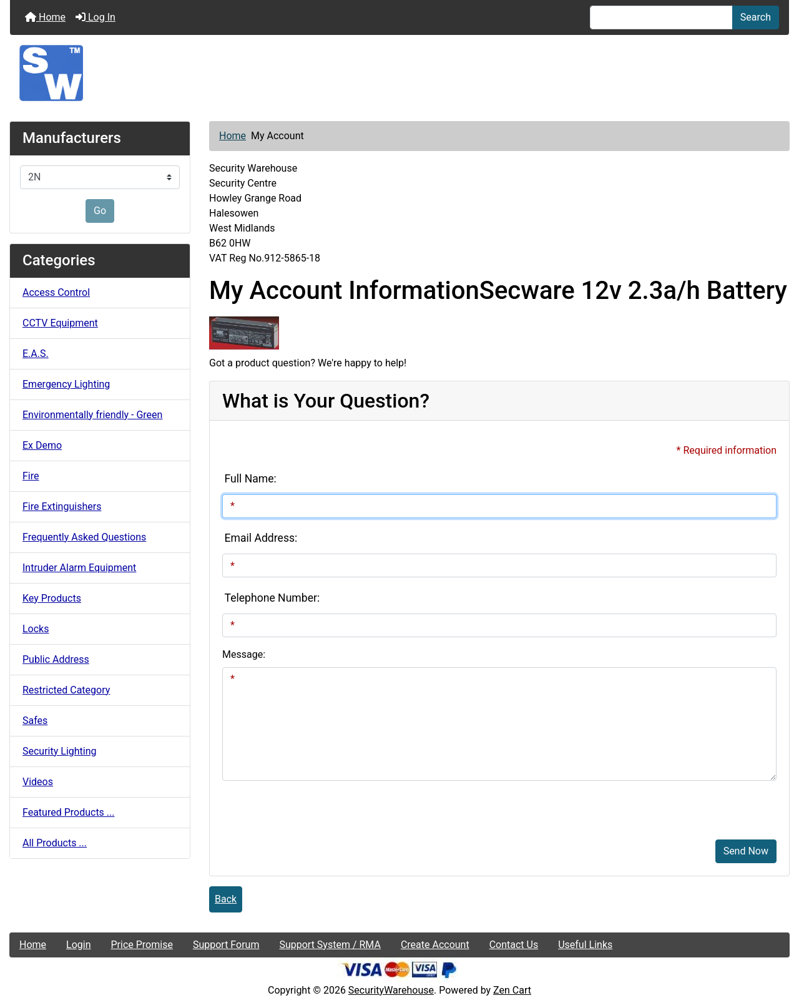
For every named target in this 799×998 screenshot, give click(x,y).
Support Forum (226, 945)
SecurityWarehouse (391, 990)
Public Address (55, 659)
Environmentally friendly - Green (92, 415)
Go (100, 211)
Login (78, 945)
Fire (30, 476)
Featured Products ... (68, 812)
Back (226, 899)
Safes (34, 720)
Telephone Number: (272, 598)
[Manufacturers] (100, 177)
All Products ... (54, 843)
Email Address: (261, 538)
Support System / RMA (329, 945)
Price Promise (142, 945)
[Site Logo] (399, 73)
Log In (95, 17)
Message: (243, 654)
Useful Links (585, 945)
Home (45, 17)
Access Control (56, 292)
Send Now (745, 851)
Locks (35, 629)
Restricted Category (66, 690)
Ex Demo (42, 445)
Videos (37, 782)
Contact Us (514, 945)
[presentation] (317, 805)
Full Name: (251, 478)
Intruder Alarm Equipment (79, 568)
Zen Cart (512, 990)
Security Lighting (59, 751)
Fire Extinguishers (61, 506)
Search (755, 17)
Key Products (51, 598)
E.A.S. (35, 354)
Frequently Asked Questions (84, 537)
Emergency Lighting (66, 384)
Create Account (435, 945)
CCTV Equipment (60, 323)
